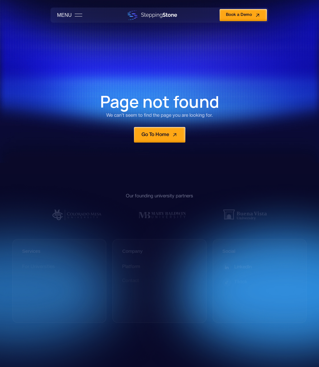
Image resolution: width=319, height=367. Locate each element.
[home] (150, 15)
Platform (131, 267)
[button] (67, 15)
